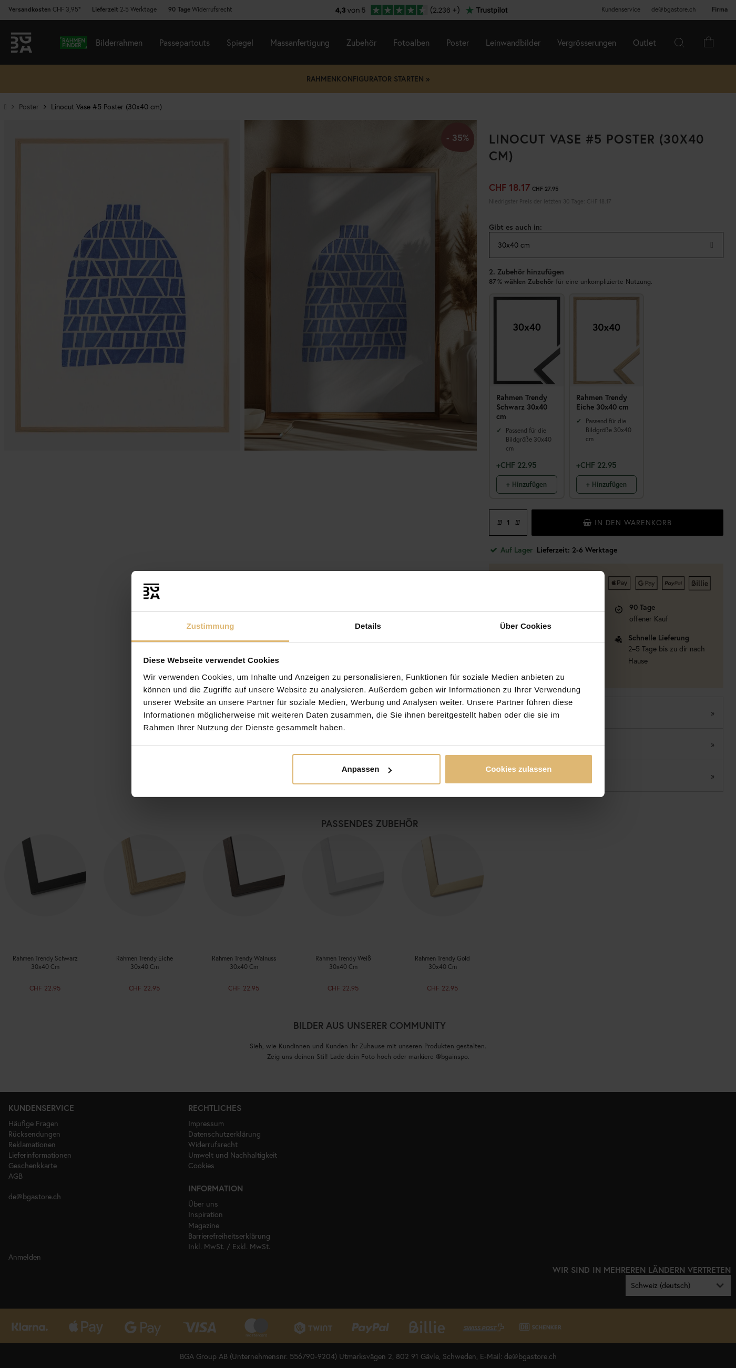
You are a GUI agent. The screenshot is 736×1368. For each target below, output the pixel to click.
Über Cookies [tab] (525, 625)
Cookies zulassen (518, 768)
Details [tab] (368, 625)
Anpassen (367, 768)
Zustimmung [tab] (210, 625)
